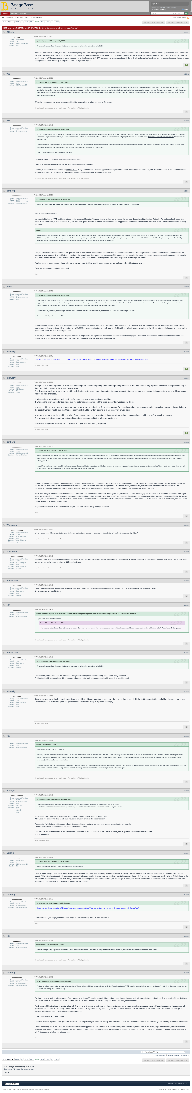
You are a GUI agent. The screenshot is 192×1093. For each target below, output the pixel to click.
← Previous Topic (160, 1055)
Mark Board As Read (42, 1089)
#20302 (186, 74)
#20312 (186, 605)
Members (14, 13)
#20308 (186, 442)
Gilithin (10, 32)
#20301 (186, 32)
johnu (9, 287)
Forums (5, 13)
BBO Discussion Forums (10, 17)
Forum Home (16, 1089)
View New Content (179, 17)
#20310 (186, 552)
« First (17, 22)
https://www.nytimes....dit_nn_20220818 (50, 749)
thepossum (12, 580)
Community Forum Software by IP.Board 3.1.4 (174, 1089)
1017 (42, 22)
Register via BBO (160, 9)
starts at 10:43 (71, 170)
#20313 (186, 653)
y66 (8, 74)
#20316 (186, 791)
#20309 (186, 525)
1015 (31, 22)
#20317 (186, 853)
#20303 (186, 121)
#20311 (186, 581)
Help (185, 9)
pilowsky (11, 351)
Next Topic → (185, 1055)
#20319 (186, 936)
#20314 (186, 691)
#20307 (186, 378)
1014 (26, 22)
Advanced (189, 13)
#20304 (186, 191)
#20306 (186, 352)
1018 (47, 22)
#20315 (186, 736)
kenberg (11, 191)
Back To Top (7, 1089)
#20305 (186, 287)
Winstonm (12, 525)
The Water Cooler (36, 17)
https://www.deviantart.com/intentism (161, 137)
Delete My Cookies (28, 1089)
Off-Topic (24, 17)
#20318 (186, 894)
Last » (57, 22)
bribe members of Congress (100, 102)
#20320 (186, 973)
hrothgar (11, 790)
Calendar (23, 13)
